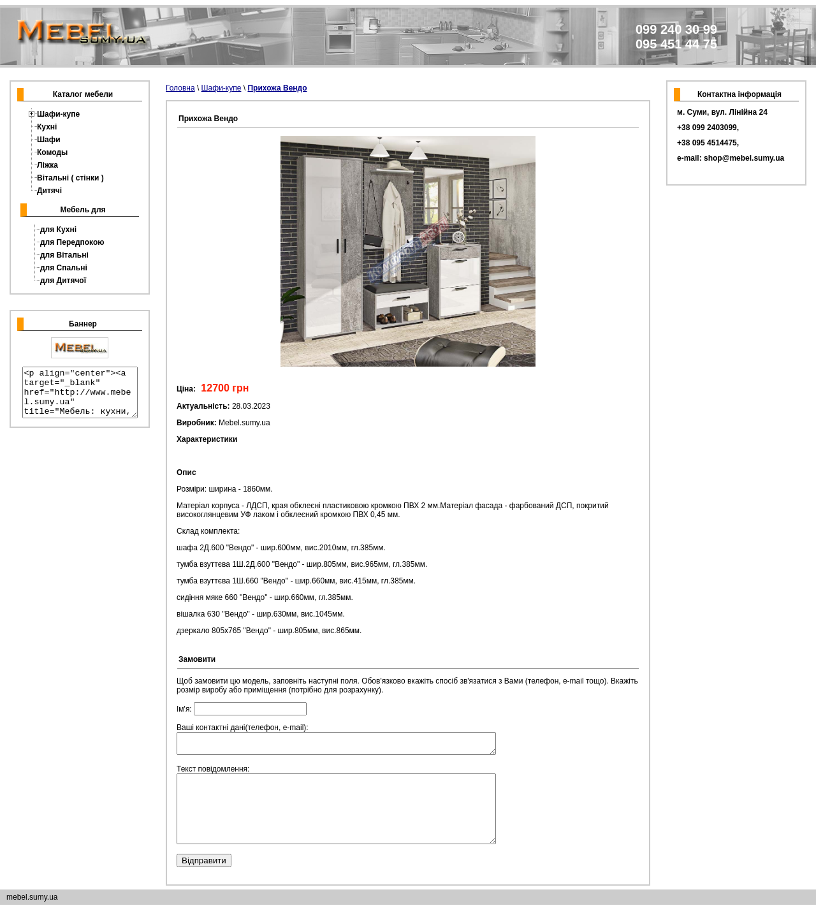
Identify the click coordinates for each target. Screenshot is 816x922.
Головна (180, 88)
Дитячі (49, 190)
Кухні (47, 126)
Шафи (49, 139)
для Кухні (58, 229)
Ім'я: (242, 709)
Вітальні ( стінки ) (70, 177)
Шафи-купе (58, 114)
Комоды (52, 152)
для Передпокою (72, 242)
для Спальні (63, 267)
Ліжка (47, 165)
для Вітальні (64, 255)
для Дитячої (63, 280)
